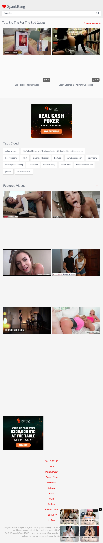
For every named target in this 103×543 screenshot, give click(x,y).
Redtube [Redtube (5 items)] (57, 158)
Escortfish (51, 482)
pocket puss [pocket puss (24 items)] (65, 165)
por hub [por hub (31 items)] (8, 171)
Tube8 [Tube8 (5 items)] (24, 158)
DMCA (51, 466)
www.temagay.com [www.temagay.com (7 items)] (74, 158)
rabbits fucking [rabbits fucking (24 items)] (49, 165)
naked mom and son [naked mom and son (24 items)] (84, 165)
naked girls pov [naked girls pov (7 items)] (11, 151)
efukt (51, 499)
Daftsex (51, 504)
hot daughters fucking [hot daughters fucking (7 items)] (14, 165)
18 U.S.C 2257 (51, 461)
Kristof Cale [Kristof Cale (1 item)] (33, 165)
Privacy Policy (51, 472)
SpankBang (13, 6)
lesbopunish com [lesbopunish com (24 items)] (24, 171)
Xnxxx (51, 493)
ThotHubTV (51, 515)
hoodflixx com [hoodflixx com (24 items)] (11, 158)
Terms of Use (52, 477)
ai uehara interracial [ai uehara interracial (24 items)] (41, 158)
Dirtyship (51, 488)
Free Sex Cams (51, 509)
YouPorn (51, 520)
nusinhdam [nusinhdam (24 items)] (92, 158)
